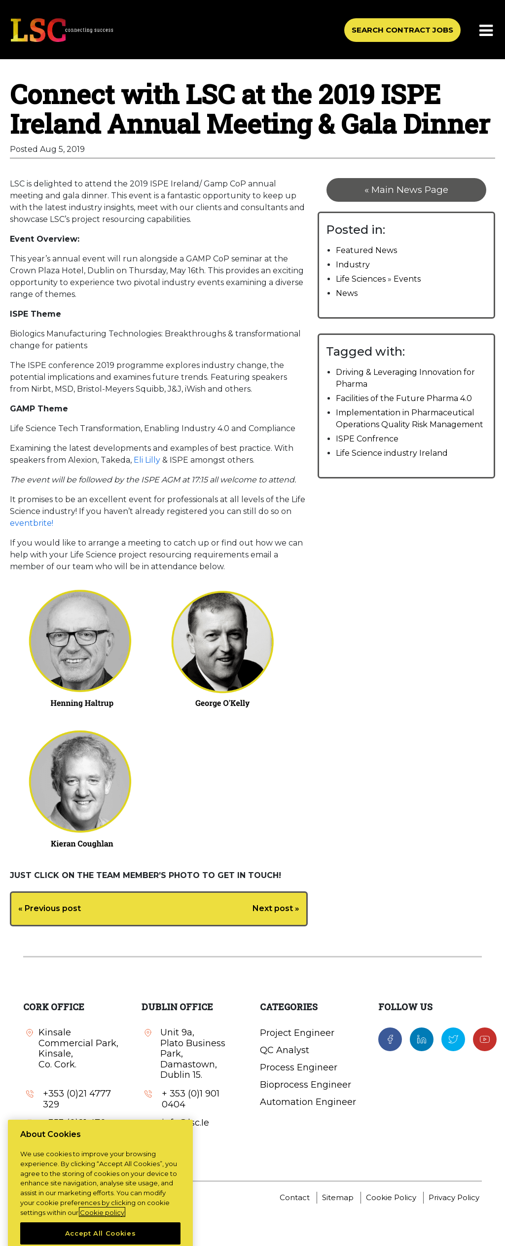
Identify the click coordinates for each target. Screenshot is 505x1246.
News (347, 293)
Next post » (275, 908)
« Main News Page (406, 189)
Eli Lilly (147, 460)
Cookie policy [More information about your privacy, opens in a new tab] (102, 1233)
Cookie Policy (391, 1197)
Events (407, 279)
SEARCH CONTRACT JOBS (402, 30)
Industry (353, 264)
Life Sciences (361, 279)
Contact (295, 1197)
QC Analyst (284, 1050)
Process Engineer (298, 1067)
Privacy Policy (454, 1197)
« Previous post (49, 908)
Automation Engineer (308, 1102)
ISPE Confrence (367, 438)
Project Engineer (297, 1032)
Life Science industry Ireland (392, 453)
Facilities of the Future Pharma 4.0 (404, 398)
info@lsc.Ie (185, 1123)
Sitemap (338, 1197)
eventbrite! (31, 523)
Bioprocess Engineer (305, 1084)
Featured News (366, 250)
